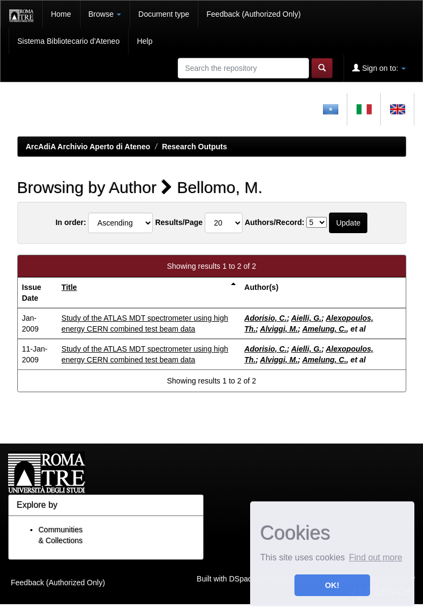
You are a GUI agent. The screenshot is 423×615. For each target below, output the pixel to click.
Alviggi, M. (279, 329)
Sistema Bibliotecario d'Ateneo (68, 41)
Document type (163, 14)
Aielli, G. (306, 318)
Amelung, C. (324, 329)
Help (144, 41)
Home (61, 14)
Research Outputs (194, 146)
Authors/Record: (274, 222)
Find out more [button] (375, 557)
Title (69, 287)
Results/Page (179, 222)
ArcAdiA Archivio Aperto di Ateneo (88, 146)
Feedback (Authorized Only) (253, 14)
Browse (105, 14)
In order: (71, 222)
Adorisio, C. (265, 318)
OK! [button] (332, 585)
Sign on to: (379, 67)
